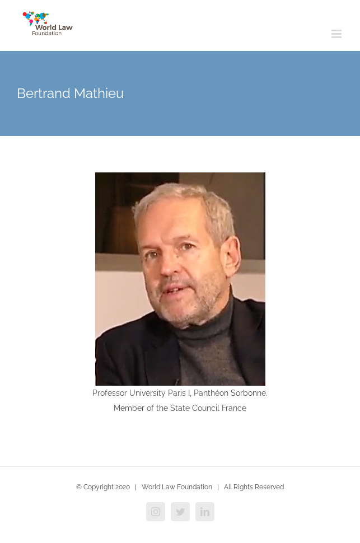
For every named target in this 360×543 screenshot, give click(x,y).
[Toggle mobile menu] (337, 34)
